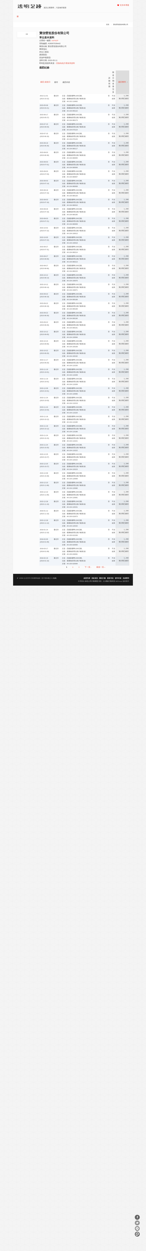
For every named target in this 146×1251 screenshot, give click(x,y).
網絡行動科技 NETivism (113, 581)
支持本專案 (124, 5)
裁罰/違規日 (45, 82)
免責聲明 (126, 578)
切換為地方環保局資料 (65, 63)
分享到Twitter (137, 1222)
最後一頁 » (100, 567)
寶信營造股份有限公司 (120, 24)
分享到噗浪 (137, 1234)
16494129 (55, 41)
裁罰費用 (123, 82)
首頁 (107, 24)
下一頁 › (88, 567)
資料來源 (118, 578)
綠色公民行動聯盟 (91, 581)
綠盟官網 (87, 578)
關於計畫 (102, 578)
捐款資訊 (94, 578)
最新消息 (110, 578)
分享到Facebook (137, 1217)
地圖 (54, 578)
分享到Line (137, 1228)
